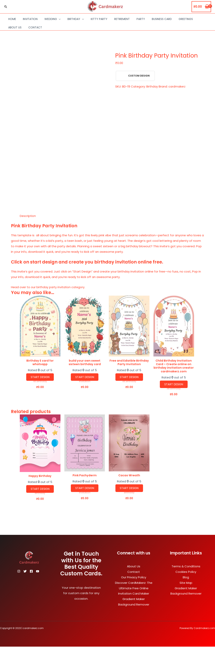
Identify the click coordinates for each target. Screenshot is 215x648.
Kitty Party (99, 19)
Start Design (40, 377)
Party (141, 19)
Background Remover (133, 606)
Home (12, 19)
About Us (15, 27)
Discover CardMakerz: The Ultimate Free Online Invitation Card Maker (133, 589)
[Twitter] (27, 572)
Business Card (162, 19)
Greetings (186, 19)
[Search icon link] (5, 6)
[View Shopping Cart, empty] (201, 6)
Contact (35, 27)
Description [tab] (28, 216)
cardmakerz (177, 87)
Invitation (30, 19)
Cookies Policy (185, 573)
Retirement (122, 19)
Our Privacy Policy (133, 579)
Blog (186, 579)
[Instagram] (19, 572)
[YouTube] (44, 572)
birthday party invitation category (61, 287)
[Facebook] (36, 572)
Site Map (186, 584)
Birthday (73, 19)
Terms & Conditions (186, 568)
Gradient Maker (133, 600)
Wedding (50, 19)
